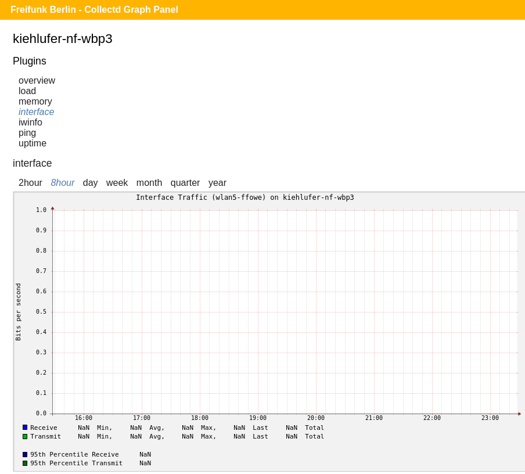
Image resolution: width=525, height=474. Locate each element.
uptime (32, 143)
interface (36, 112)
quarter (185, 183)
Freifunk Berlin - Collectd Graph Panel (94, 10)
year (217, 183)
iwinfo (30, 122)
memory (35, 101)
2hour (30, 183)
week (117, 183)
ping (27, 133)
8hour (62, 183)
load (27, 91)
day (90, 183)
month (149, 183)
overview (37, 80)
